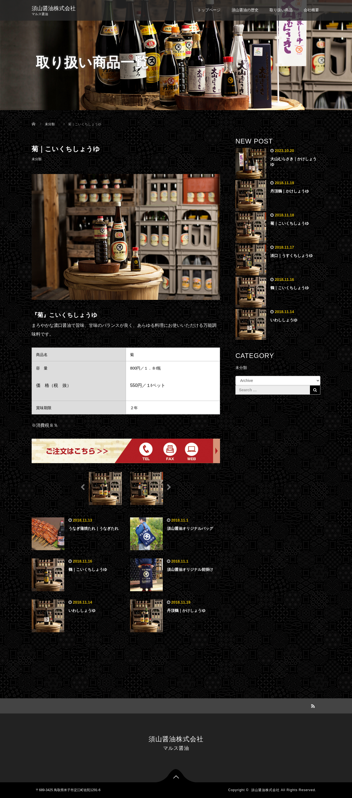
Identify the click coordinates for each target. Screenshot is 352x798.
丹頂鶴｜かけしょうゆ (186, 610)
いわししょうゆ (81, 610)
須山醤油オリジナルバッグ (190, 528)
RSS (312, 705)
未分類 (37, 159)
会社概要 (311, 10)
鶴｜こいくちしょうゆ (87, 569)
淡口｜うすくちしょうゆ (291, 255)
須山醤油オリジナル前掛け (190, 569)
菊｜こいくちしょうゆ (289, 223)
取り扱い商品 (281, 10)
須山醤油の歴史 (245, 10)
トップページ (209, 10)
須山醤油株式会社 (54, 8)
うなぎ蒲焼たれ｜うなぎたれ (93, 528)
